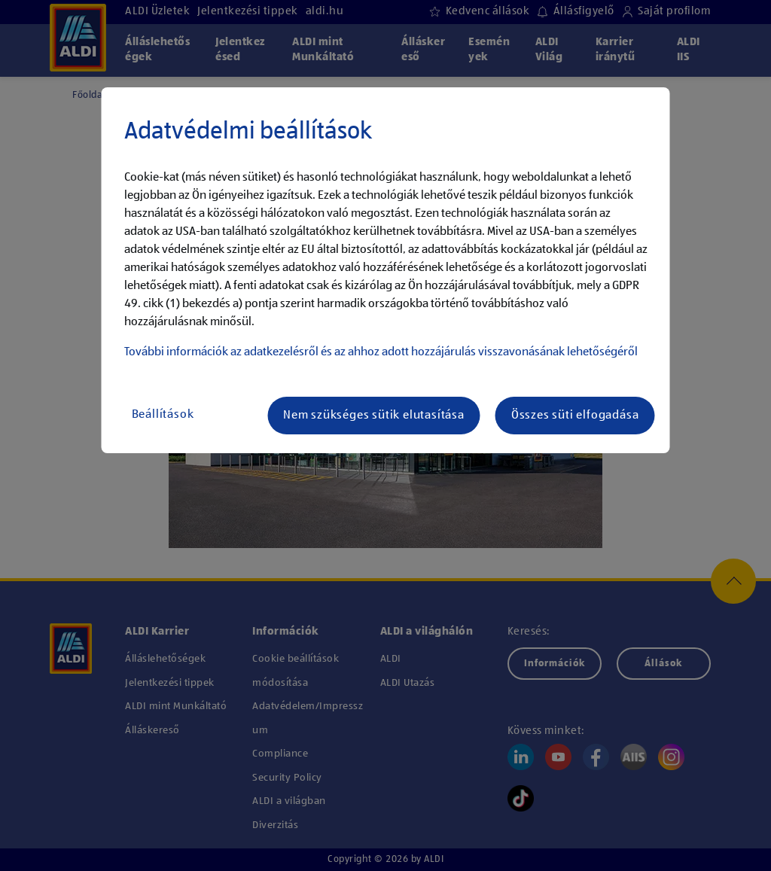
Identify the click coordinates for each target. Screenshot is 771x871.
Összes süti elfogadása (575, 416)
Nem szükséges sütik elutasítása (374, 416)
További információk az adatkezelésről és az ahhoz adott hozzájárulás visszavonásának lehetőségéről (381, 352)
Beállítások (163, 415)
